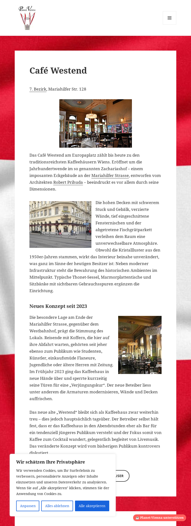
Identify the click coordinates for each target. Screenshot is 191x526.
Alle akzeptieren (92, 505)
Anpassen (28, 505)
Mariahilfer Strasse (110, 175)
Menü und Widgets (169, 24)
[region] (63, 485)
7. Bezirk (37, 89)
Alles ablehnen (57, 505)
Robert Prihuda (68, 182)
